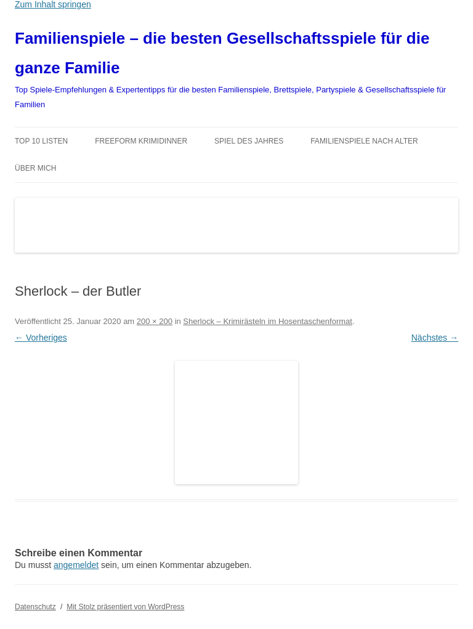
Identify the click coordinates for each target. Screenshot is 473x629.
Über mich (35, 168)
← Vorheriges (41, 338)
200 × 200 (154, 321)
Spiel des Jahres (248, 141)
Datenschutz (35, 607)
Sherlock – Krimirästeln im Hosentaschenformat (267, 321)
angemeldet (76, 565)
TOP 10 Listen (41, 141)
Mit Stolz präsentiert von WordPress (125, 607)
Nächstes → (434, 338)
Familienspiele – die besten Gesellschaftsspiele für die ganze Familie (222, 53)
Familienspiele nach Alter (364, 141)
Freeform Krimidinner (141, 141)
